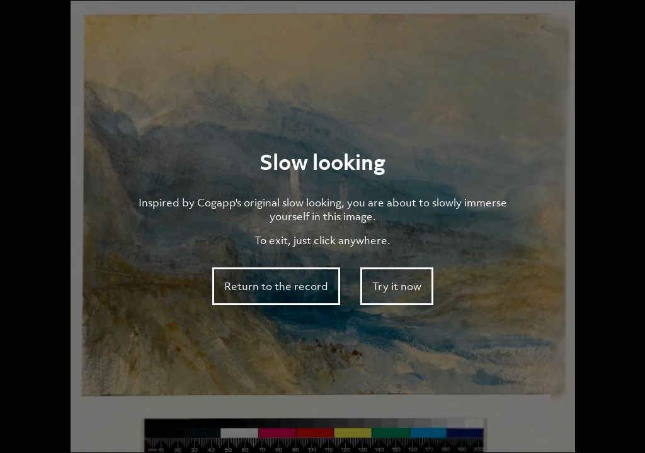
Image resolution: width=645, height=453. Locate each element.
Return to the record (276, 286)
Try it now (396, 286)
